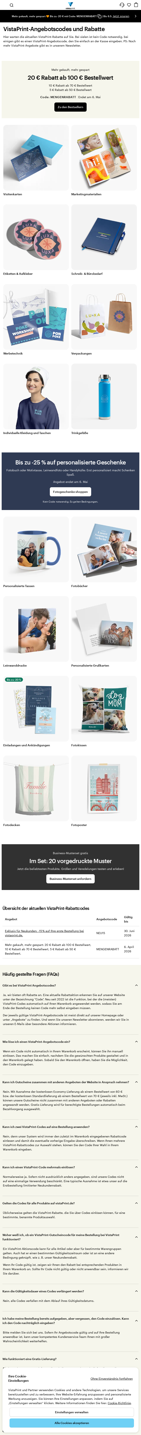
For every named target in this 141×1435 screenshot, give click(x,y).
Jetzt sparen (121, 16)
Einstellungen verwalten (71, 1412)
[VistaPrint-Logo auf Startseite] (71, 5)
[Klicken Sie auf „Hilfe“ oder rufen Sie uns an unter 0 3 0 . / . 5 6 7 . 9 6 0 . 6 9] (122, 5)
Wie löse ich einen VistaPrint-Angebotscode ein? (36, 1041)
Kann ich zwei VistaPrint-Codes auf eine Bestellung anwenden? (46, 1127)
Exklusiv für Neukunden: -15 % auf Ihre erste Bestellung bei (44, 931)
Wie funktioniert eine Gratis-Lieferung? (29, 1359)
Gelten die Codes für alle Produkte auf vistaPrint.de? (38, 1203)
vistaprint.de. (14, 935)
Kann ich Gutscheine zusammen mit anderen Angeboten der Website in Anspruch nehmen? (65, 1082)
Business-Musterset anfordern (70, 878)
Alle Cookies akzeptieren (72, 1423)
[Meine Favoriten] (129, 5)
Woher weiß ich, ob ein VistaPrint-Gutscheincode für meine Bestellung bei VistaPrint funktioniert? (60, 1237)
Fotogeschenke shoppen (70, 491)
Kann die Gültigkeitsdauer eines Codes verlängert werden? (43, 1291)
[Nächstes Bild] (135, 16)
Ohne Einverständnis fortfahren (112, 1378)
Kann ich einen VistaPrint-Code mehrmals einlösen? (38, 1167)
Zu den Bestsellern (70, 107)
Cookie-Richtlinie (119, 1403)
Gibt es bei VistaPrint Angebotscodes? (29, 985)
